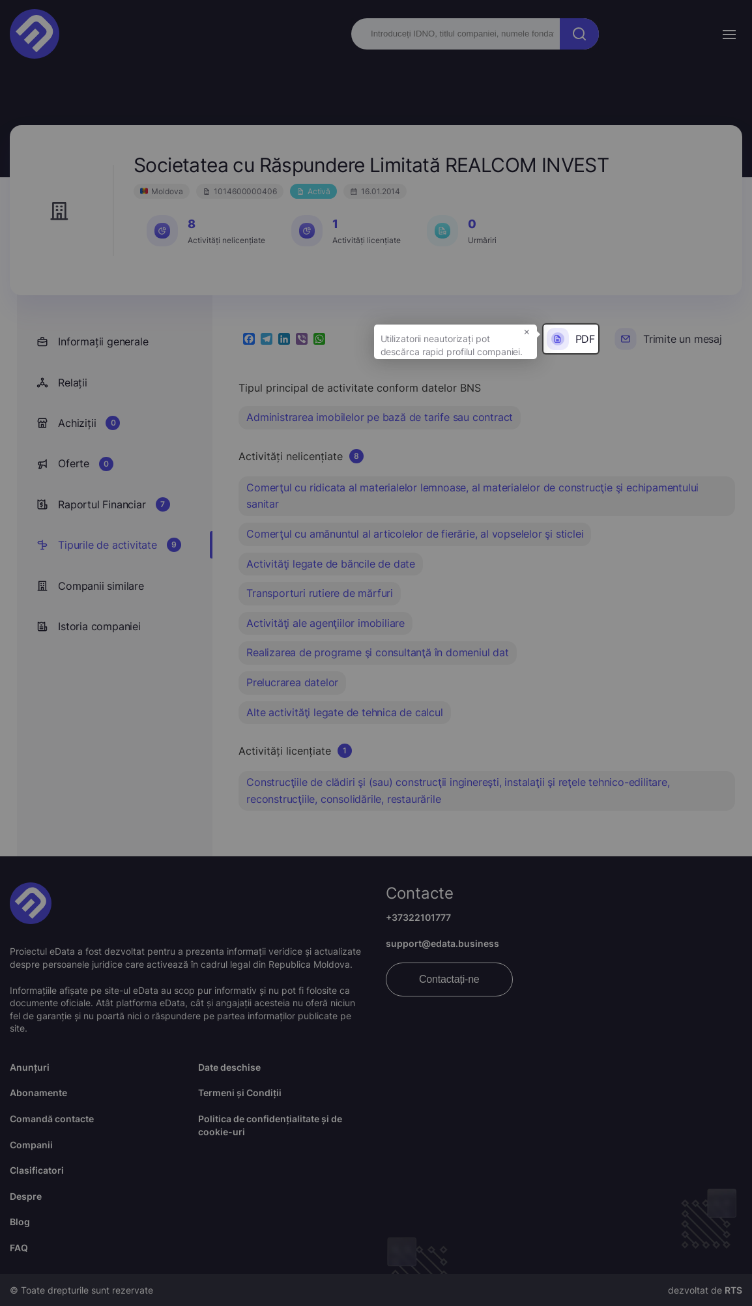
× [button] (526, 331)
